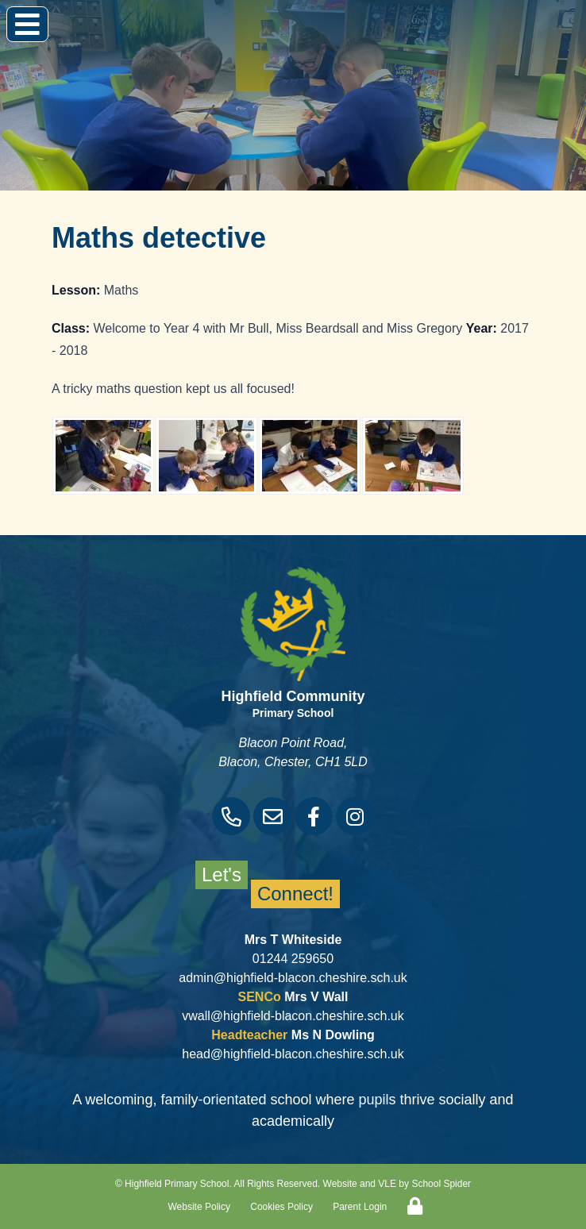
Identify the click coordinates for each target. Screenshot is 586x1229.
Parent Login (360, 1206)
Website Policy (199, 1206)
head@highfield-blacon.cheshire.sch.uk (293, 1054)
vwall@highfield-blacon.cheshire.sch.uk (293, 1016)
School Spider (441, 1183)
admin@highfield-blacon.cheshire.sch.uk (293, 977)
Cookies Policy (281, 1206)
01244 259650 (293, 958)
